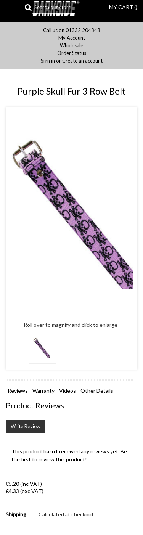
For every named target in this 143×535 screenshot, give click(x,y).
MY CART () (123, 7)
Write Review (25, 426)
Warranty (43, 390)
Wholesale (71, 45)
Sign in (48, 61)
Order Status (71, 53)
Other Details (96, 390)
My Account (71, 38)
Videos (67, 390)
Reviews (18, 390)
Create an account (82, 61)
